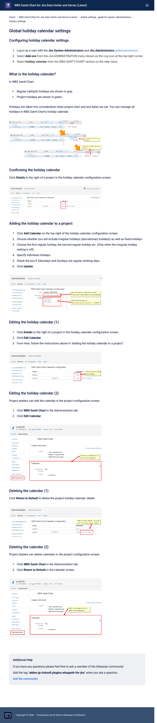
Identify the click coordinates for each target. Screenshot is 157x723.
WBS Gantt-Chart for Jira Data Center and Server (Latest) (50, 5)
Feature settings (17, 21)
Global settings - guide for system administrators (106, 17)
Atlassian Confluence (74, 715)
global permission (126, 50)
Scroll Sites (55, 715)
